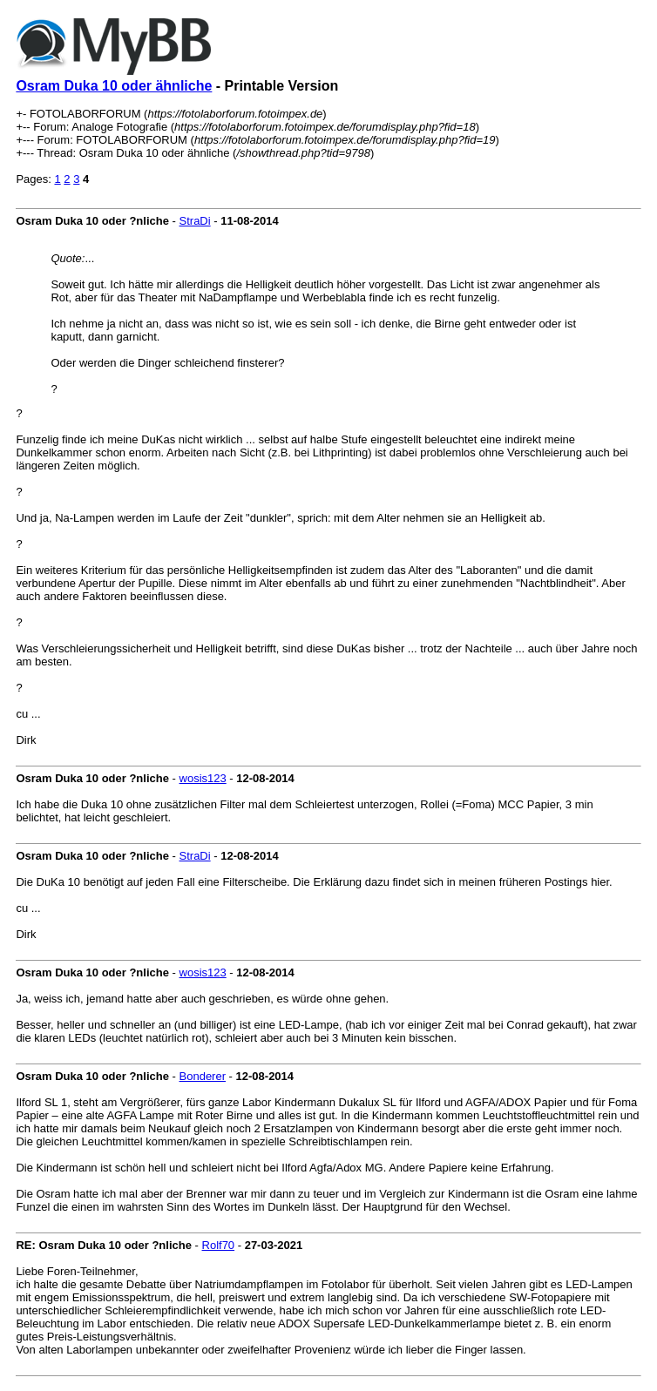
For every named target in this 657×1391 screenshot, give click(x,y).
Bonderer (202, 1076)
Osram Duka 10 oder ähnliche (114, 85)
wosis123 (203, 778)
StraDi (195, 220)
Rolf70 (218, 1245)
